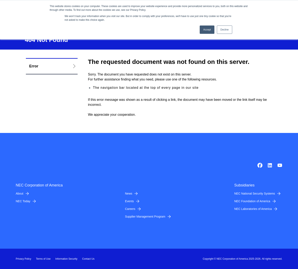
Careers (130, 209)
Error (33, 66)
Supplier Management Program (145, 216)
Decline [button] (224, 29)
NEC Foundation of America (252, 201)
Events (129, 201)
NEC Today (23, 201)
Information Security (66, 258)
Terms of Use (43, 258)
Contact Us (88, 258)
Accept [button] (207, 29)
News (128, 193)
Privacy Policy (23, 258)
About (19, 193)
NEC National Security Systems (254, 193)
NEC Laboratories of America (253, 209)
